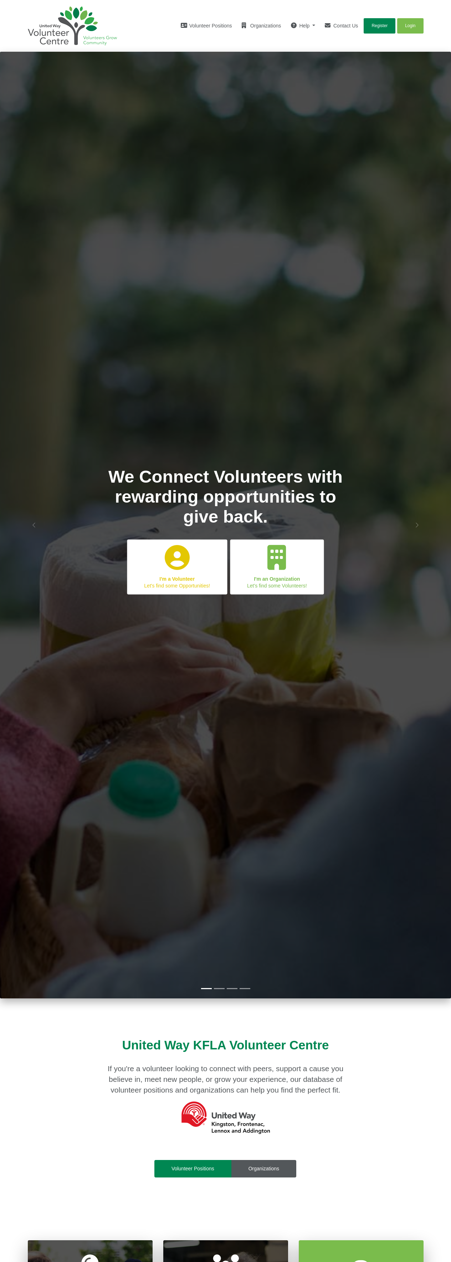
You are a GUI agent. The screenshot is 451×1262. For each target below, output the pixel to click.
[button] (34, 525)
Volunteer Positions (192, 1168)
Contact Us (341, 25)
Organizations (261, 25)
